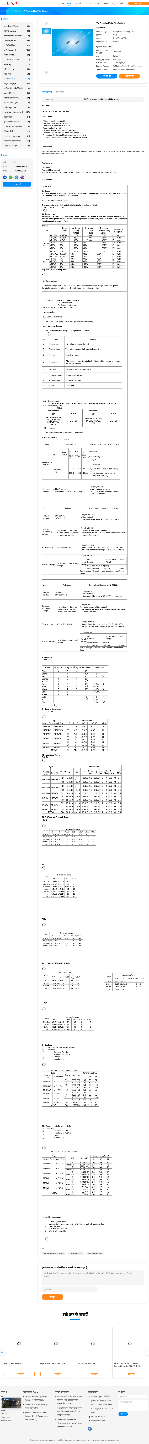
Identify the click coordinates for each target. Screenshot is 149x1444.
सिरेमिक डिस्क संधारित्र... (17, 98)
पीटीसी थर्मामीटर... (17, 55)
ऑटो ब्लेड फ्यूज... (17, 69)
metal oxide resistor (95, 1253)
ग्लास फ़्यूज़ (17, 74)
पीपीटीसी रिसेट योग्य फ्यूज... (17, 59)
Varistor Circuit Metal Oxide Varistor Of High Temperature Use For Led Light (36, 1416)
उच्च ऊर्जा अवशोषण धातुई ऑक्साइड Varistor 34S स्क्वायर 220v (36, 1398)
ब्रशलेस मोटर (17, 117)
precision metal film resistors (54, 1253)
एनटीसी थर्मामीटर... (17, 45)
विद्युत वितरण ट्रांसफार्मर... (17, 136)
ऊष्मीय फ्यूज (17, 64)
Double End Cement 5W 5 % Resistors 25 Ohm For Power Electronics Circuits (15, 1366)
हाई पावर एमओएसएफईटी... (17, 122)
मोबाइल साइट (5, 1417)
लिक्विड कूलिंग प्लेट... (17, 40)
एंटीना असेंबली (17, 131)
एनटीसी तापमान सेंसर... (17, 50)
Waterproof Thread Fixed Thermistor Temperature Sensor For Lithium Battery (69, 1423)
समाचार (3, 1410)
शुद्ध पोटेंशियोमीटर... (17, 93)
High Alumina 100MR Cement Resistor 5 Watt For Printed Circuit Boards (92, 1366)
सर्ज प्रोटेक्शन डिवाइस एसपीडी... (17, 112)
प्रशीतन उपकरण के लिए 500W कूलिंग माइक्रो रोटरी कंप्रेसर (37, 1406)
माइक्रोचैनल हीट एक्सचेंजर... (17, 141)
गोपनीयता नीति (6, 1420)
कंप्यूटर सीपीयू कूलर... (17, 83)
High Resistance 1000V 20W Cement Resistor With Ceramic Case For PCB (53, 1366)
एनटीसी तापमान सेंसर (62, 1392)
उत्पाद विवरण (60, 92)
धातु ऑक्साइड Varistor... (17, 26)
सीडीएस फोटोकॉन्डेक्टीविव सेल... (17, 88)
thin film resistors (76, 1253)
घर (2, 1396)
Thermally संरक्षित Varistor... (17, 36)
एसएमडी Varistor (17, 31)
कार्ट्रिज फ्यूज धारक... (17, 107)
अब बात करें (139, 4)
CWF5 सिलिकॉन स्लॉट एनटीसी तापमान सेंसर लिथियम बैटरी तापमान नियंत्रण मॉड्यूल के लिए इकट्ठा (69, 1411)
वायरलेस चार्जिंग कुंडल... (17, 102)
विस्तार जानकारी (47, 92)
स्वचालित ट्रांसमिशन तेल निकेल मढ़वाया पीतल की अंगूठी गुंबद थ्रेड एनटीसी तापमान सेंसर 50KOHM (69, 1399)
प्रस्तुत (52, 1297)
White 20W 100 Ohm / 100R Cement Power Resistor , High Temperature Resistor (127, 1366)
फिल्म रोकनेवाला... (17, 79)
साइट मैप (4, 1414)
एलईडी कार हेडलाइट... (17, 145)
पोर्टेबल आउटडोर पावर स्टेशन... (17, 126)
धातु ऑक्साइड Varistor (31, 1392)
